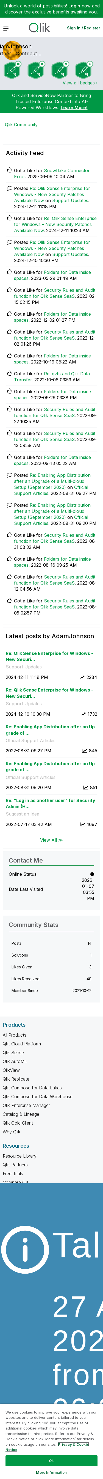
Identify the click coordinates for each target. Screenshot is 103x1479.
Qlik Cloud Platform (22, 1043)
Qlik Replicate (16, 1079)
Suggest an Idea (22, 814)
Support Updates (70, 200)
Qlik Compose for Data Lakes (32, 1087)
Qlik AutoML (15, 1061)
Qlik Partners (15, 1164)
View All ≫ (51, 839)
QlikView (11, 1070)
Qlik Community (21, 124)
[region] (51, 1441)
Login (74, 6)
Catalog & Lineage (21, 1114)
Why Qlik (11, 1131)
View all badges (79, 83)
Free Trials (13, 1173)
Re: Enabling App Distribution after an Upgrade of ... (50, 730)
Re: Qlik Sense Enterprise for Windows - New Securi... (49, 656)
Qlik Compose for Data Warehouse (38, 1096)
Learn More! (74, 107)
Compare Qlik (16, 1182)
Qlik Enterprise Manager (26, 1105)
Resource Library (20, 1156)
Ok (51, 1460)
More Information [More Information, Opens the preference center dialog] (51, 1472)
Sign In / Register (83, 28)
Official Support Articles (30, 740)
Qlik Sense (13, 1052)
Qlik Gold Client (18, 1123)
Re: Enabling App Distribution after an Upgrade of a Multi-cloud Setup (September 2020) (52, 481)
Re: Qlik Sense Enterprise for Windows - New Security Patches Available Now (52, 194)
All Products (14, 1035)
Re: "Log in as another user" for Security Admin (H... (50, 803)
